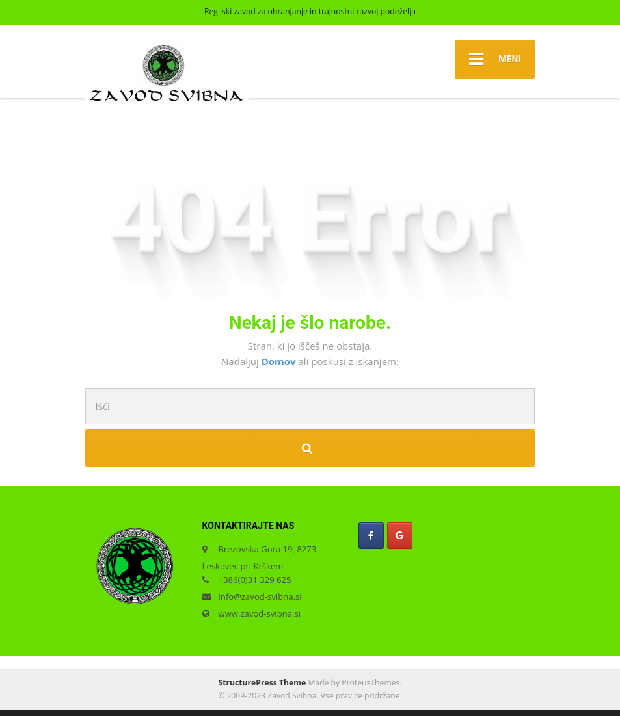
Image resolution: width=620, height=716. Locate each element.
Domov (280, 361)
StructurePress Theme (262, 682)
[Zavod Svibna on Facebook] (371, 535)
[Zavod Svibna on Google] (399, 535)
